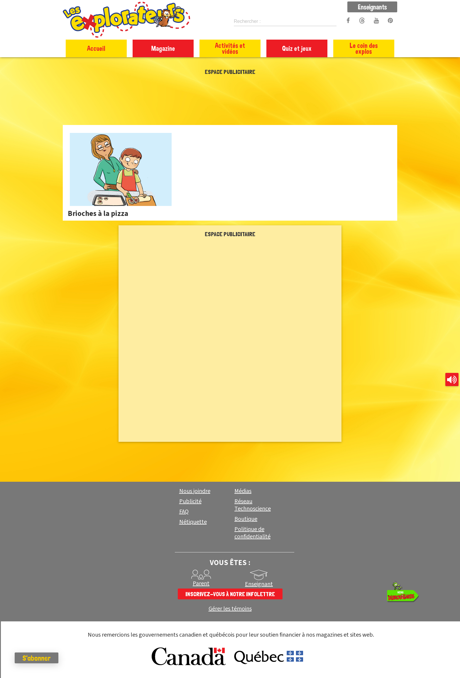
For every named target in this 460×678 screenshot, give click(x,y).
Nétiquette (193, 522)
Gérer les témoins (230, 609)
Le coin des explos (364, 48)
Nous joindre (194, 491)
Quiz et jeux (297, 48)
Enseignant (259, 584)
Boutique (245, 519)
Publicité (190, 501)
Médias (242, 491)
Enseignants (372, 6)
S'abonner (36, 658)
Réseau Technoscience (252, 505)
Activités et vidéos (230, 48)
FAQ (184, 512)
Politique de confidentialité (252, 533)
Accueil (96, 48)
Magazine (163, 48)
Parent (201, 583)
